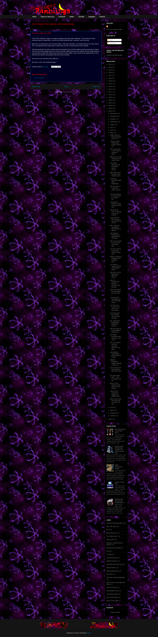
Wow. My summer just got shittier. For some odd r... (115, 292)
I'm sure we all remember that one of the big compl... (115, 300)
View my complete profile (114, 29)
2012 (110, 89)
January (113, 415)
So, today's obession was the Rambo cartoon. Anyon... (115, 166)
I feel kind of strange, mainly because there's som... (115, 204)
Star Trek (109, 574)
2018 (110, 72)
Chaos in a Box (115, 612)
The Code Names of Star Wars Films (120, 430)
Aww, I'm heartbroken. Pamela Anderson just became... (115, 283)
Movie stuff (109, 539)
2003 (110, 419)
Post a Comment (39, 78)
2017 (110, 75)
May (111, 132)
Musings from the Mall (113, 548)
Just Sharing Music (112, 594)
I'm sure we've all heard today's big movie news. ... (116, 370)
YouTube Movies (111, 558)
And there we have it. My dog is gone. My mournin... (115, 212)
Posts (110, 40)
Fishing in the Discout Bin (114, 523)
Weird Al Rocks (111, 567)
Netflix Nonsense (111, 561)
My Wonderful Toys (112, 591)
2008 (110, 100)
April (111, 407)
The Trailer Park (111, 536)
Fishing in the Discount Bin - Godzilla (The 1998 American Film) (119, 450)
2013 (110, 86)
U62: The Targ (110, 526)
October (113, 119)
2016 (110, 78)
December (113, 113)
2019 (110, 70)
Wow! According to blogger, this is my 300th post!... (116, 259)
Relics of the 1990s (112, 601)
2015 (110, 81)
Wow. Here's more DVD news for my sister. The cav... (115, 401)
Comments (112, 43)
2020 (110, 67)
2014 (110, 83)
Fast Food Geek (111, 587)
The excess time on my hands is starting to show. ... (115, 151)
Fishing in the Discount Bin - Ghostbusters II (119, 500)
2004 (110, 111)
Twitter (71, 16)
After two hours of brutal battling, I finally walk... (115, 330)
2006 (110, 105)
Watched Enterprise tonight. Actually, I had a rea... (116, 362)
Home (34, 16)
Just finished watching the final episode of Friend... (115, 354)
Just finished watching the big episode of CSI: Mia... (115, 235)
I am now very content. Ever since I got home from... (115, 307)
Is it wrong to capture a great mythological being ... (115, 267)
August (112, 124)
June (112, 130)
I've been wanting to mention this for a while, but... (115, 196)
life (107, 529)
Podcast (102, 16)
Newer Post (36, 86)
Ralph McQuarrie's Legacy (118, 466)
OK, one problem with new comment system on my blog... (115, 346)
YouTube (81, 16)
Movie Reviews (111, 533)
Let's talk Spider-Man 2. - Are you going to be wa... (115, 378)
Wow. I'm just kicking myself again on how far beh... (115, 385)
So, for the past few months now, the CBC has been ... (115, 315)
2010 (110, 94)
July (111, 127)
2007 (110, 103)
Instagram (91, 16)
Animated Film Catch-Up (114, 564)
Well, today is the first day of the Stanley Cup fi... (115, 174)
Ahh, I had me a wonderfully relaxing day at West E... (115, 228)
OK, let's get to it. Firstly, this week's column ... (115, 189)
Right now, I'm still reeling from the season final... (115, 158)
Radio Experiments (112, 571)
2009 (110, 97)
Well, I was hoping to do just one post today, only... (115, 243)
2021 (110, 64)
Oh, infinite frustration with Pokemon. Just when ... (115, 337)
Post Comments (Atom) (70, 92)
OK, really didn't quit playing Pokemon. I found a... (115, 323)
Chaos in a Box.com (47, 16)
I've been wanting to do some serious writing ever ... (115, 251)
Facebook (62, 16)
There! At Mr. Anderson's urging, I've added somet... (115, 393)
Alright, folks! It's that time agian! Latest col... (115, 136)
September (113, 122)
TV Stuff (108, 554)
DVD (107, 551)
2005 (110, 108)
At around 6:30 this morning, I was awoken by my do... (115, 220)
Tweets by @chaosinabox (114, 55)
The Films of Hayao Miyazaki (115, 577)
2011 (110, 92)
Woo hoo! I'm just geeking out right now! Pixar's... (115, 275)
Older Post (96, 86)
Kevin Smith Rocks (112, 597)
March (112, 410)
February (113, 413)
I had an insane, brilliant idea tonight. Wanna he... (115, 143)
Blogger (89, 633)
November (113, 116)
